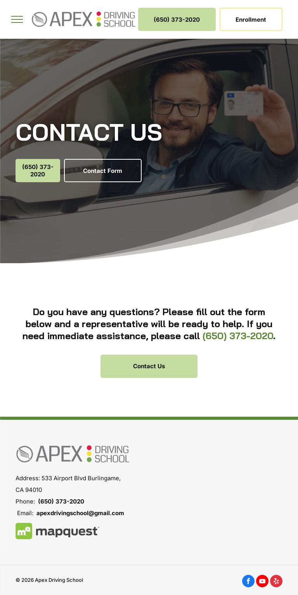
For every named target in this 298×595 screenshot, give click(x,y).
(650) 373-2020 (238, 335)
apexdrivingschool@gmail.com (80, 513)
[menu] (17, 19)
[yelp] (276, 582)
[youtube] (262, 582)
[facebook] (248, 582)
